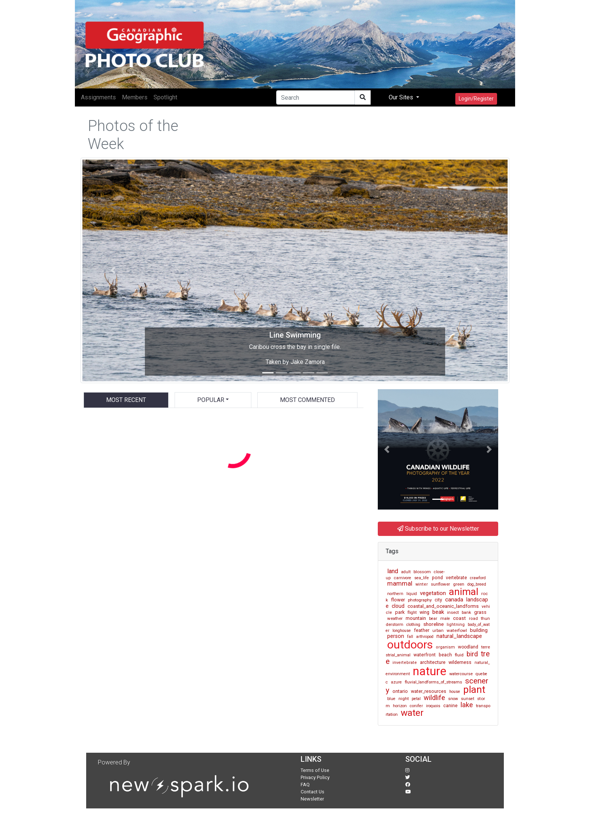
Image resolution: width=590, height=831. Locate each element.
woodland (468, 647)
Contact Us (312, 791)
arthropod (424, 636)
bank (466, 612)
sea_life (421, 577)
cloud (398, 606)
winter (421, 584)
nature (429, 671)
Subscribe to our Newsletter (438, 528)
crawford (478, 577)
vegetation (433, 593)
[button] (113, 270)
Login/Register (476, 99)
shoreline (433, 624)
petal (416, 698)
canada (454, 599)
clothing (413, 624)
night (403, 698)
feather (421, 630)
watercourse (461, 673)
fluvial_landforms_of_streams (433, 682)
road (473, 618)
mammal (399, 583)
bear (433, 618)
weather (395, 618)
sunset (467, 698)
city (438, 600)
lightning (456, 624)
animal (463, 591)
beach (445, 654)
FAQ (305, 784)
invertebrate (404, 662)
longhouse (401, 630)
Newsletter (312, 799)
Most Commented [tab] (307, 399)
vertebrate (456, 577)
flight (412, 612)
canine (450, 705)
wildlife (434, 698)
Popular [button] (210, 399)
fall (410, 636)
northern (395, 593)
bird (472, 654)
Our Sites (402, 97)
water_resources (428, 691)
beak (438, 612)
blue (391, 698)
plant (474, 689)
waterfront (425, 654)
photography (420, 600)
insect (453, 612)
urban (438, 630)
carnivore (402, 577)
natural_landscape (459, 636)
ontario (400, 691)
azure (396, 682)
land (392, 571)
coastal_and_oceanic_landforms (443, 606)
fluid (459, 654)
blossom (422, 571)
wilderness (460, 662)
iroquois (433, 705)
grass (480, 612)
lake (467, 705)
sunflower (440, 584)
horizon (400, 705)
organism (445, 647)
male (445, 618)
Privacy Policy (315, 777)
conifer (416, 705)
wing (424, 612)
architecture (433, 662)
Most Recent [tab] (126, 399)
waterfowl (457, 630)
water (412, 712)
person (395, 636)
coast (459, 618)
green (458, 584)
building (479, 630)
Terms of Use (315, 770)
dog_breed (476, 584)
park (399, 612)
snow (453, 698)
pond (437, 577)
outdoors (410, 644)
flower (398, 600)
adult (406, 571)
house (454, 691)
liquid (411, 593)
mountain (416, 618)
